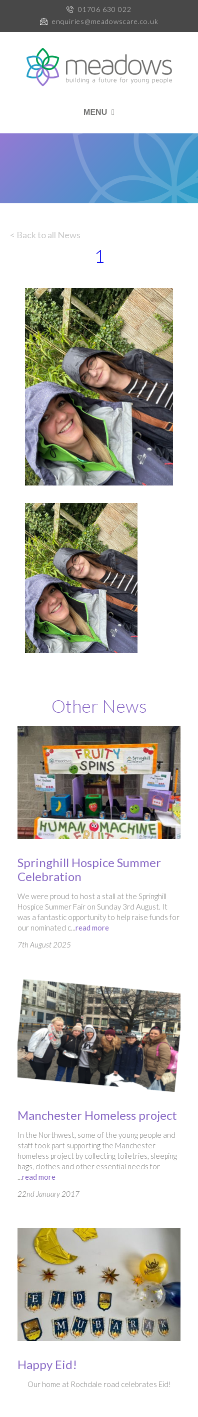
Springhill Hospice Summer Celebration (89, 869)
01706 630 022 (105, 9)
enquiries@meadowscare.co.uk (105, 21)
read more (92, 927)
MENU (99, 112)
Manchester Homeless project (97, 1115)
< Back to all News (45, 235)
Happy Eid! (47, 1364)
